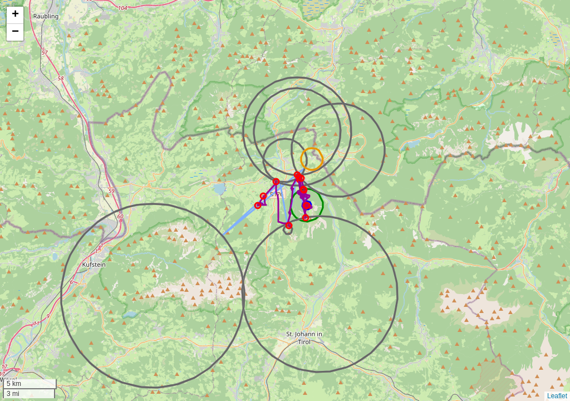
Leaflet (557, 396)
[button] (15, 15)
